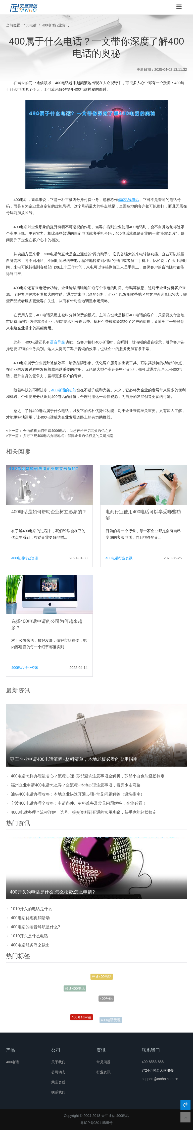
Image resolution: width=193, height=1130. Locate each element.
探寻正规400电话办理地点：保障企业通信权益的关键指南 (68, 436)
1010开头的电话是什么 (31, 909)
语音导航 (57, 342)
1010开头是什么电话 (29, 936)
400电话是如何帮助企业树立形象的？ (49, 511)
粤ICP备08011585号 (96, 1123)
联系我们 (58, 1092)
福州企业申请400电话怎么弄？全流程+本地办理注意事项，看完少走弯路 (75, 785)
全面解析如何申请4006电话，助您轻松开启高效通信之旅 (67, 431)
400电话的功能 (63, 390)
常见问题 (103, 1062)
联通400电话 (75, 989)
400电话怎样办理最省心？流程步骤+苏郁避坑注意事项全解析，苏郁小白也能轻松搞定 (88, 776)
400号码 (106, 1001)
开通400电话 (102, 977)
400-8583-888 (153, 1062)
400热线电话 (128, 199)
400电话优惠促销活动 (30, 918)
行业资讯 (103, 1072)
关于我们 (58, 1062)
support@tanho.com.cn (160, 1079)
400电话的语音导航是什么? (35, 927)
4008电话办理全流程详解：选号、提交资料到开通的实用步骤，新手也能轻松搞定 (84, 812)
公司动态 (58, 1072)
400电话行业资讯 (55, 25)
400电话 (30, 25)
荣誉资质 (58, 1082)
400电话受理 (111, 1020)
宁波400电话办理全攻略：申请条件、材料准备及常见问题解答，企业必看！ (78, 803)
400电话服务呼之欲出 (30, 945)
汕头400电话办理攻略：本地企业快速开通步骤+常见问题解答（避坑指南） (77, 794)
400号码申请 (81, 1018)
